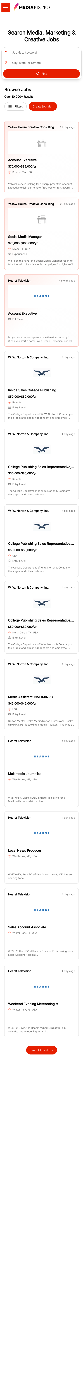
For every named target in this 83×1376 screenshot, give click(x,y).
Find (41, 73)
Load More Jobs (41, 1050)
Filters (15, 106)
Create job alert (42, 106)
